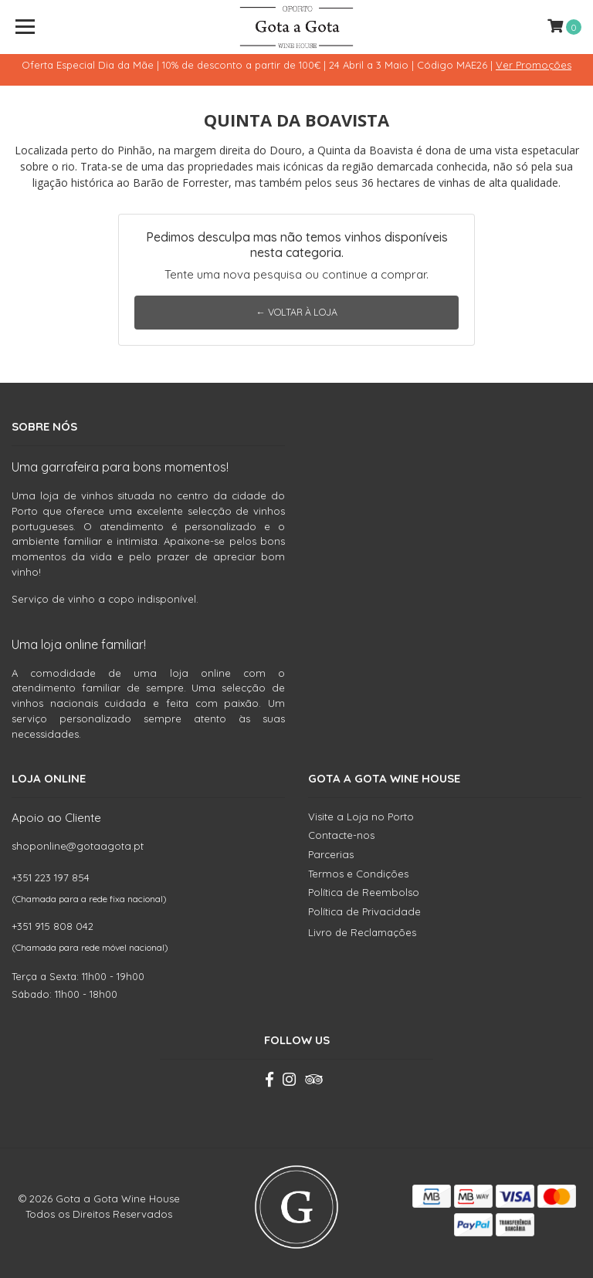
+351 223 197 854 (51, 877)
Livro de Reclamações (362, 932)
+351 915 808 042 (52, 926)
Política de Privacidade (364, 911)
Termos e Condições (358, 873)
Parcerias (331, 854)
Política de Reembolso (363, 892)
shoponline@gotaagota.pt (78, 846)
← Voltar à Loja (296, 312)
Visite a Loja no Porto (361, 816)
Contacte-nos (341, 835)
